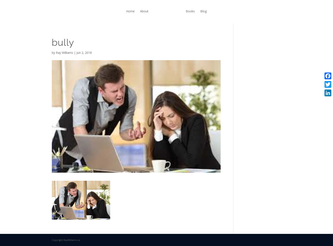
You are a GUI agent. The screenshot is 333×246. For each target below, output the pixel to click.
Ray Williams (64, 53)
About (144, 11)
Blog (203, 11)
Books (190, 11)
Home (130, 11)
